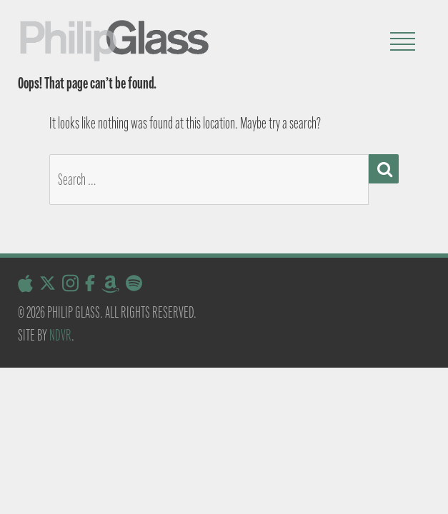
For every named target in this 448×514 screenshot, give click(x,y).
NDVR (60, 335)
